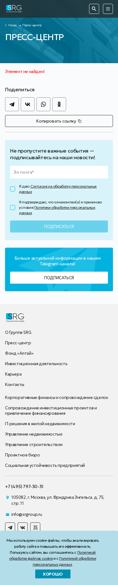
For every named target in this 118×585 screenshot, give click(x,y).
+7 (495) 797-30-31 (24, 486)
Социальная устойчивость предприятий (45, 465)
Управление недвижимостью (33, 434)
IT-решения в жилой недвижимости (40, 423)
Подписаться (59, 277)
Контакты (14, 384)
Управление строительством (34, 444)
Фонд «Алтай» (19, 353)
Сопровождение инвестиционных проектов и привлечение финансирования (51, 410)
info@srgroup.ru (26, 514)
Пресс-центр (18, 343)
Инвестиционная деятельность (36, 363)
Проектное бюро (22, 455)
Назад (12, 25)
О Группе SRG (18, 332)
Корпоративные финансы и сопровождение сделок (56, 397)
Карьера (13, 374)
